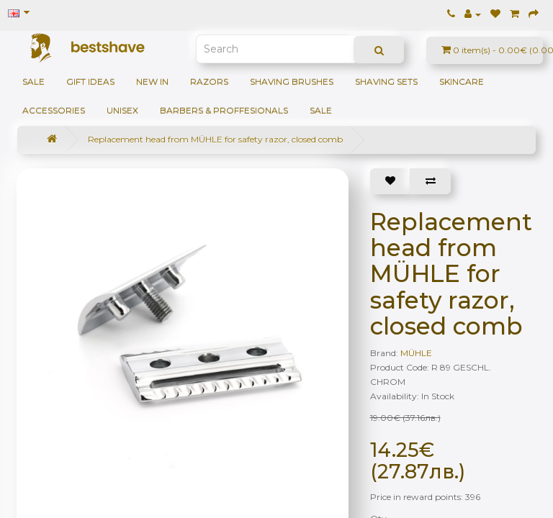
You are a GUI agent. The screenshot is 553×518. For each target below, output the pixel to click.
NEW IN (152, 81)
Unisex (122, 110)
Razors (209, 81)
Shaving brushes (291, 81)
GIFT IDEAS (90, 81)
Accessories (53, 110)
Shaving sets (386, 81)
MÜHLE (416, 352)
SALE (33, 81)
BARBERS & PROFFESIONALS (224, 110)
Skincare (461, 81)
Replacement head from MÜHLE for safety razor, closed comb (215, 139)
